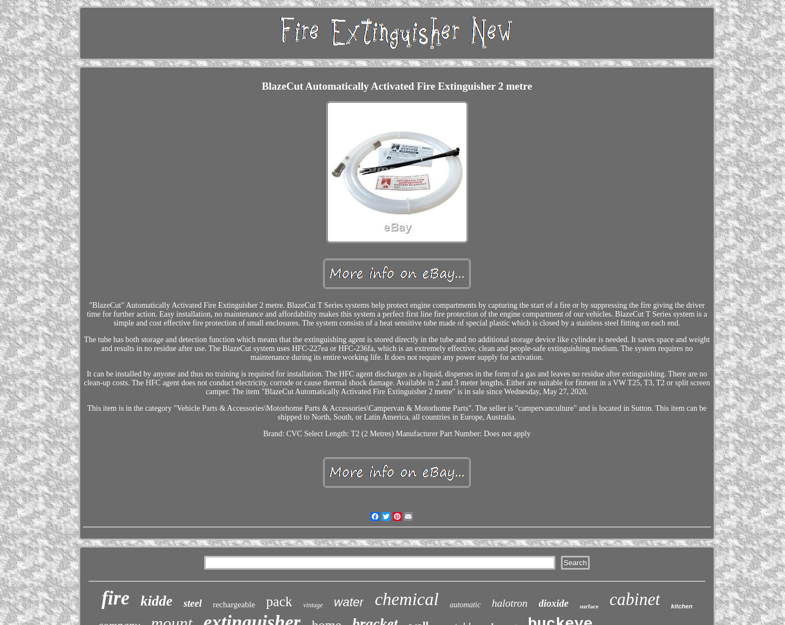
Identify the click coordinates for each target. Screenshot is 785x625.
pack (279, 601)
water (349, 602)
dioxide (554, 603)
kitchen (682, 606)
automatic (465, 605)
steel (193, 603)
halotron (510, 603)
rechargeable (234, 604)
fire (115, 598)
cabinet (635, 599)
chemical (407, 599)
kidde (157, 601)
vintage (313, 605)
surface (589, 606)
